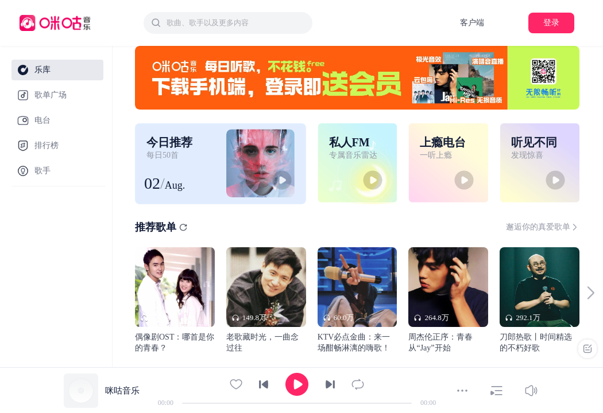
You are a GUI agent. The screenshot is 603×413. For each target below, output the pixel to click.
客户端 (472, 22)
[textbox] (236, 23)
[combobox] (228, 23)
